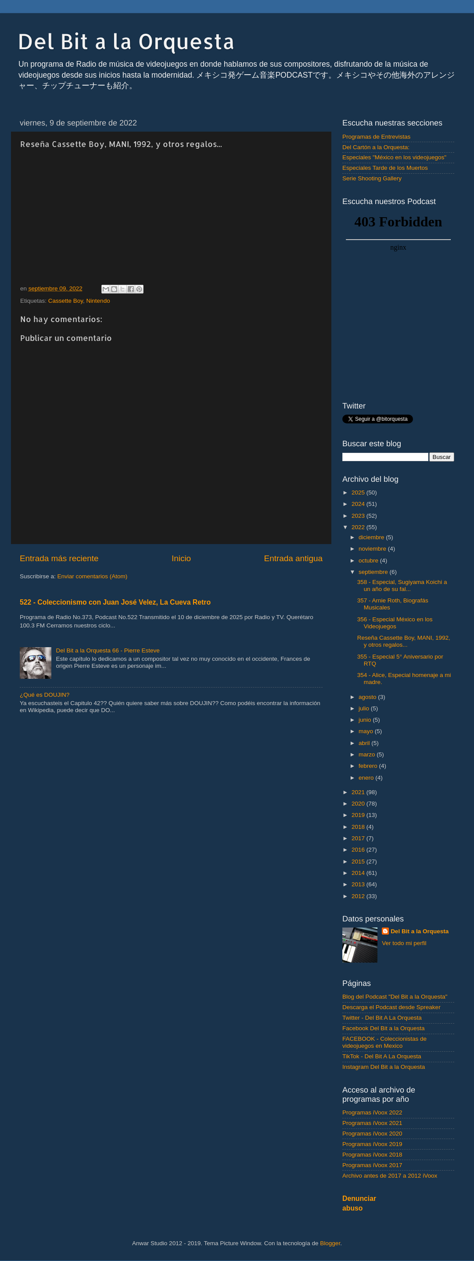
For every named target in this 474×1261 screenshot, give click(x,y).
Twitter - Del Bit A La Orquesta (382, 1017)
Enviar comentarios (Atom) (92, 576)
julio (365, 708)
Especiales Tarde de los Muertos (385, 168)
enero (367, 777)
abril (365, 743)
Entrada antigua (293, 558)
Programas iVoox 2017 (372, 1165)
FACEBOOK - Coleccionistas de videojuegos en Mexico (384, 1042)
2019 (359, 815)
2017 (359, 838)
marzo (368, 754)
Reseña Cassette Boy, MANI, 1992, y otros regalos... (403, 641)
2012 (359, 896)
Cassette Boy (65, 300)
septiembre (374, 572)
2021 (359, 792)
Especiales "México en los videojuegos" (394, 157)
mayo (367, 731)
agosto (368, 697)
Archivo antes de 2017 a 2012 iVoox (389, 1175)
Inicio (181, 558)
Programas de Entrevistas (376, 136)
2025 (359, 492)
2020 (359, 803)
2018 (359, 827)
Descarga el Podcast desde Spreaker (391, 1007)
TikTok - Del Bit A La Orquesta (381, 1056)
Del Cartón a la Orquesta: (375, 147)
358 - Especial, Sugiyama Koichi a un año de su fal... (402, 585)
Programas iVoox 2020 (372, 1133)
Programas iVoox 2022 (372, 1112)
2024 (359, 504)
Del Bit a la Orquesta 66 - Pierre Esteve (107, 650)
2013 (359, 884)
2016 (359, 849)
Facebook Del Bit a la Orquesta (383, 1028)
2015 (359, 861)
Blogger (330, 1243)
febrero (369, 766)
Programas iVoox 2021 (372, 1123)
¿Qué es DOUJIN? (44, 694)
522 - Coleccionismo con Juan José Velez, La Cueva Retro (115, 602)
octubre (369, 560)
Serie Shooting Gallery (372, 178)
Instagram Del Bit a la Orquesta (383, 1067)
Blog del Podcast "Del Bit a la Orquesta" (394, 996)
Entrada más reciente (59, 558)
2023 (359, 515)
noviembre (373, 548)
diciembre (372, 537)
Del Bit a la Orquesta (126, 40)
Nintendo (98, 300)
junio (366, 719)
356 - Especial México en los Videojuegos (395, 623)
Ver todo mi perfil (404, 943)
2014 (359, 873)
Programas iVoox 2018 (372, 1154)
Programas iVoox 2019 (372, 1144)
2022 (359, 527)
